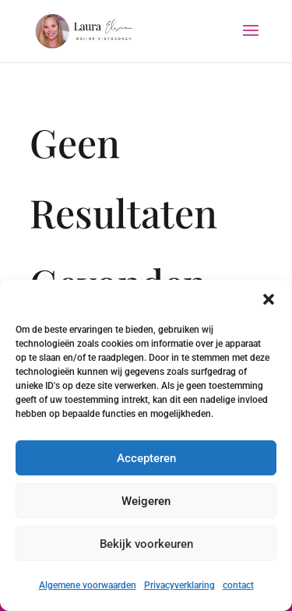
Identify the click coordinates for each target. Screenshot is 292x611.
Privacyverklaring (179, 585)
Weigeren (146, 501)
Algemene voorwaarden (87, 585)
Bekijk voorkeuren (146, 544)
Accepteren (146, 458)
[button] (268, 299)
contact (238, 585)
